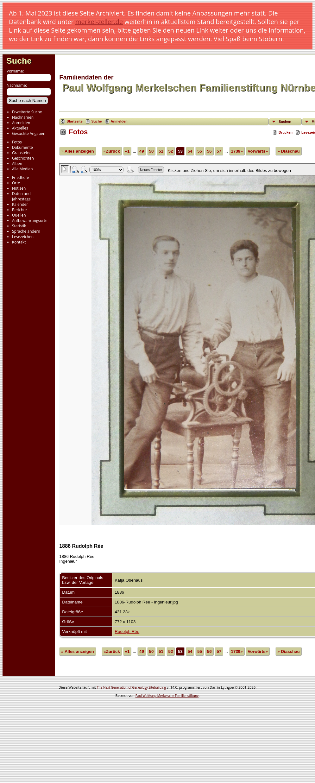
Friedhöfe (20, 177)
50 (151, 151)
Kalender (20, 204)
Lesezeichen (23, 236)
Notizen (19, 188)
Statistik (19, 226)
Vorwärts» (258, 151)
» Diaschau (288, 151)
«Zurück (112, 151)
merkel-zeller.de (99, 21)
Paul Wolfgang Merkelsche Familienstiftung (167, 695)
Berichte (19, 209)
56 (209, 151)
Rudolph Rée (127, 631)
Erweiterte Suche (27, 112)
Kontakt (19, 242)
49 (141, 151)
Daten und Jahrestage (21, 196)
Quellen (19, 215)
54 (190, 151)
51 (161, 151)
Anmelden (21, 122)
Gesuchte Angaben (28, 133)
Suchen (285, 121)
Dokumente (22, 147)
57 (219, 151)
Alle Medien (22, 169)
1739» (237, 151)
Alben (17, 163)
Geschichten (23, 158)
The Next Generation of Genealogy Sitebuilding (131, 687)
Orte (16, 183)
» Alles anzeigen (77, 151)
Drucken (286, 132)
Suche (19, 61)
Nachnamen (23, 117)
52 (170, 151)
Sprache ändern (26, 231)
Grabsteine (22, 152)
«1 (127, 151)
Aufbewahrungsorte (29, 220)
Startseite (74, 121)
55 (199, 151)
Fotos (17, 142)
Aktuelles (20, 128)
